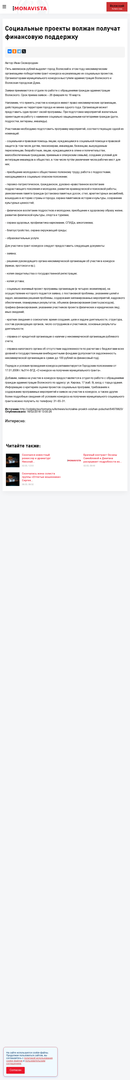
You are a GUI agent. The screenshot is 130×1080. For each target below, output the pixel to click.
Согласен (15, 1070)
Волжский (117, 5)
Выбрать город (117, 9)
